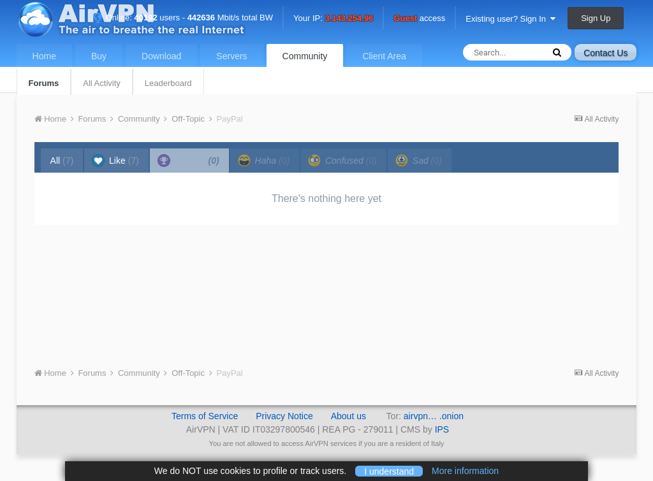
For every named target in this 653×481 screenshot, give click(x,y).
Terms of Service (205, 416)
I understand (389, 471)
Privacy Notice (284, 416)
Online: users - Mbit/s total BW (183, 17)
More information (465, 471)
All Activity (102, 83)
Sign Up (595, 18)
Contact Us (605, 53)
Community (305, 56)
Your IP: (333, 19)
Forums (44, 83)
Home (44, 56)
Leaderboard (168, 83)
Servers (231, 56)
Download (161, 56)
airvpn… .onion (434, 416)
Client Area (384, 56)
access (419, 19)
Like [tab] (115, 160)
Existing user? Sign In (510, 19)
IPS (442, 429)
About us (348, 416)
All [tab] (62, 160)
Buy (98, 56)
